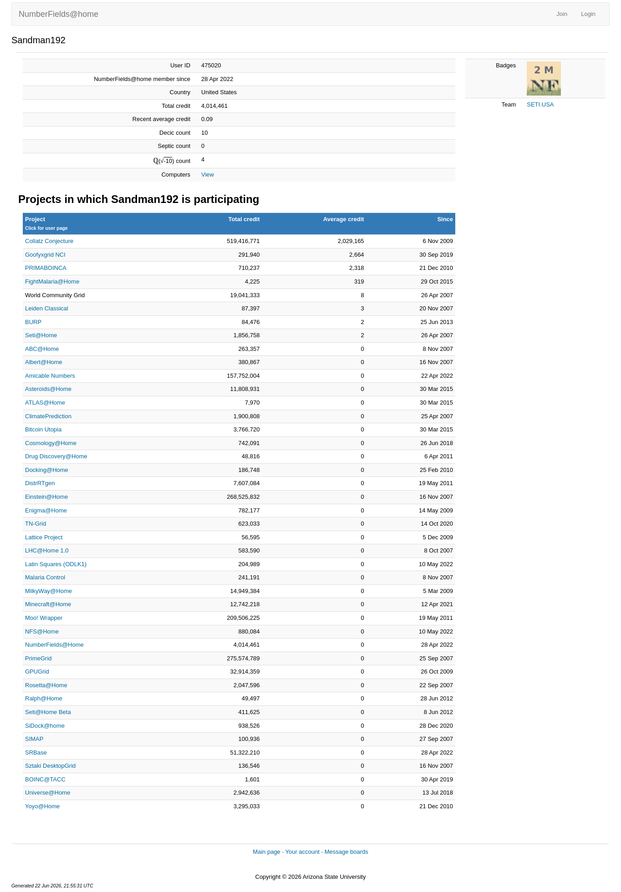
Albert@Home (43, 362)
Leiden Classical (46, 308)
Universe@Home (47, 792)
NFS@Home (42, 631)
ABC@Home (42, 348)
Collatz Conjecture (49, 241)
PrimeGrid (38, 658)
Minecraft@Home (48, 604)
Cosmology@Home (50, 443)
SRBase (36, 752)
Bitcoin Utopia (43, 429)
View (207, 174)
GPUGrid (37, 671)
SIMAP (34, 738)
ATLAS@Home (45, 402)
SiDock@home (45, 725)
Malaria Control (45, 577)
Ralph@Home (43, 698)
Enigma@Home (46, 510)
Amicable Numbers (50, 375)
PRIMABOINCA (45, 267)
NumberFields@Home (54, 644)
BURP (33, 322)
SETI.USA (540, 104)
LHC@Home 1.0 (47, 550)
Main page (266, 851)
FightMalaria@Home (52, 281)
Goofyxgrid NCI (45, 254)
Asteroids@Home (48, 388)
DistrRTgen (40, 483)
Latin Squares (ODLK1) (56, 564)
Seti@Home (41, 335)
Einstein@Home (46, 496)
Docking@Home (46, 469)
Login (588, 13)
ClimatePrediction (48, 416)
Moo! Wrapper (43, 617)
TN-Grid (35, 523)
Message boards (346, 851)
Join (561, 13)
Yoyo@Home (42, 806)
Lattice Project (43, 537)
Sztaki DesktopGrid (50, 765)
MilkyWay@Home (48, 591)
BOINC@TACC (45, 779)
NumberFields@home (58, 14)
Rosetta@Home (46, 685)
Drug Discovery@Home (56, 456)
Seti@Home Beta (48, 712)
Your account (302, 851)
